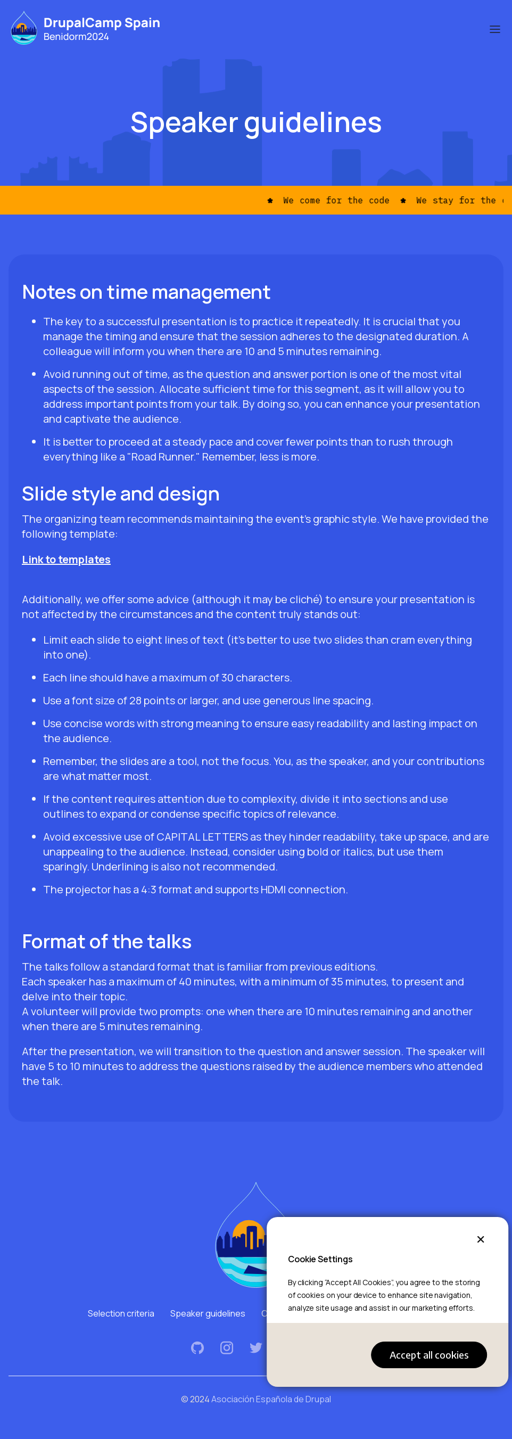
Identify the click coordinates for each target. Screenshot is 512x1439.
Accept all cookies (429, 1354)
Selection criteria (121, 1313)
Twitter (256, 1347)
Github (197, 1347)
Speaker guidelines (207, 1313)
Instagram (227, 1347)
